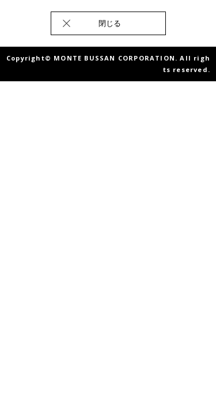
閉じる (109, 23)
